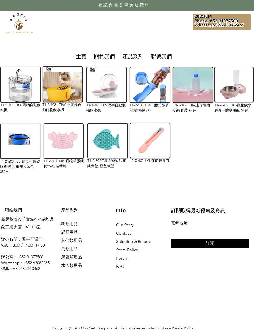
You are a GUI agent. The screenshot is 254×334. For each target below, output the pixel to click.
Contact (123, 233)
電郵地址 (179, 223)
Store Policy (127, 249)
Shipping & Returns (134, 241)
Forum (122, 258)
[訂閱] (210, 243)
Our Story (124, 224)
